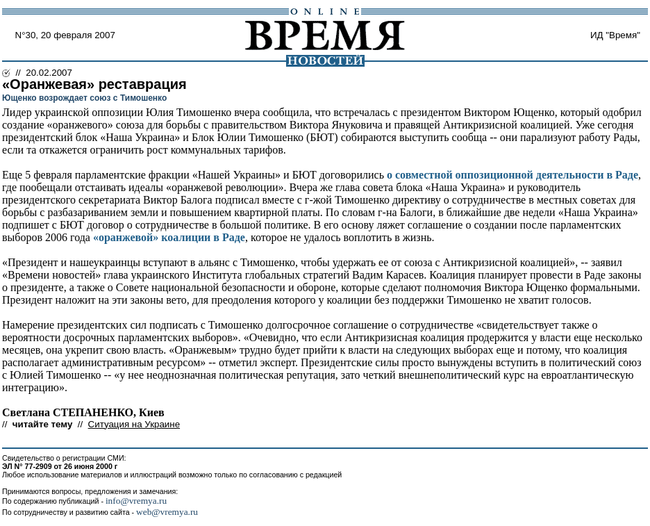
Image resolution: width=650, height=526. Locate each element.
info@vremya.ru (136, 500)
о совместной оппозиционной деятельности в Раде (512, 175)
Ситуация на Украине (134, 424)
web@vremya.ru (167, 512)
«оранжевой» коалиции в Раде (169, 237)
